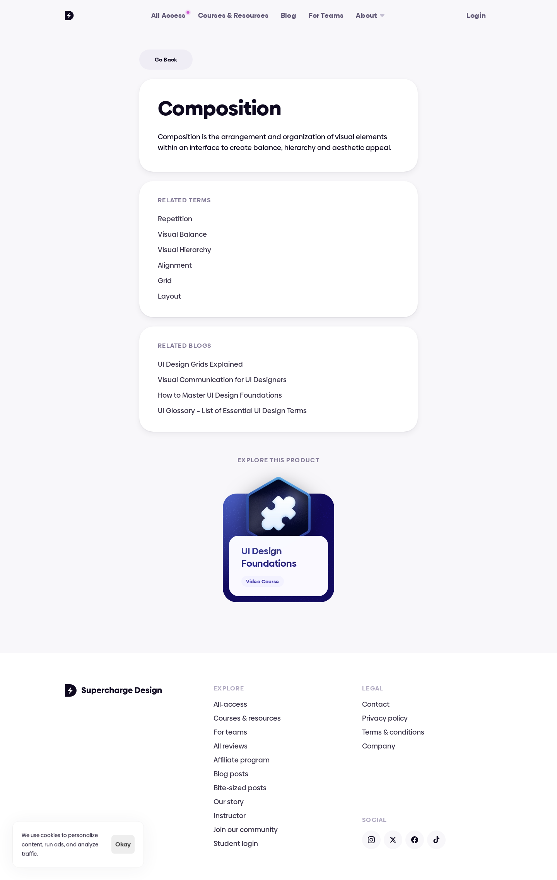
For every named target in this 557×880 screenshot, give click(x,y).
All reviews (231, 746)
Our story (229, 802)
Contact (376, 704)
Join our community (246, 829)
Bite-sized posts (240, 788)
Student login (236, 843)
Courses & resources (247, 718)
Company (378, 746)
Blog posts (231, 774)
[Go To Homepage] (69, 15)
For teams (230, 732)
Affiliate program (242, 760)
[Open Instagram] (371, 839)
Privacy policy (385, 718)
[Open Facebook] (414, 839)
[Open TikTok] (436, 839)
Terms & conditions (393, 732)
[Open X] (393, 839)
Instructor (230, 815)
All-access (230, 704)
